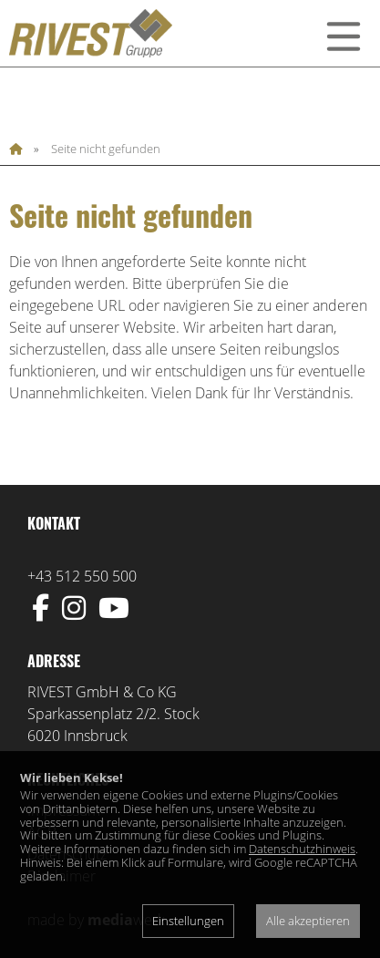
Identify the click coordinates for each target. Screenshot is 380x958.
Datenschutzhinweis (302, 848)
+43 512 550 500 (82, 576)
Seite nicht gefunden (105, 149)
